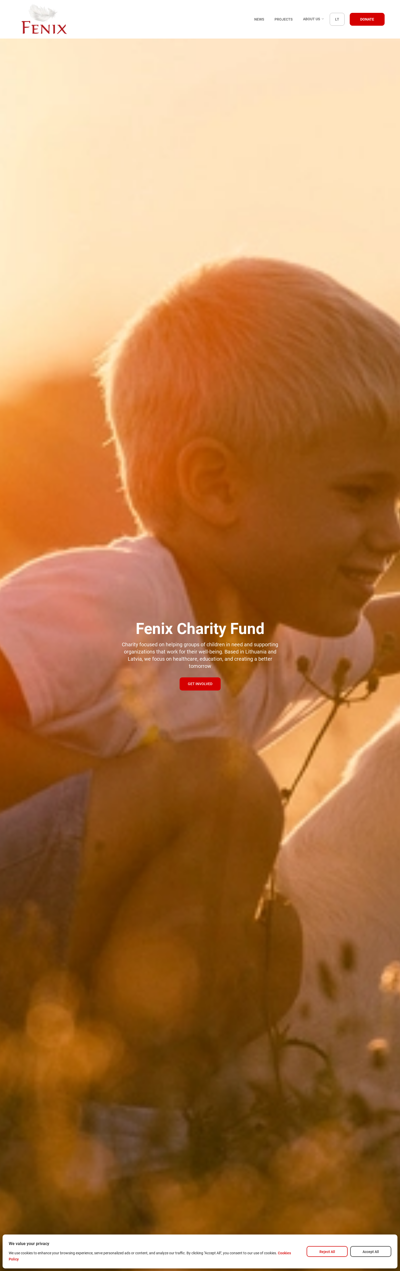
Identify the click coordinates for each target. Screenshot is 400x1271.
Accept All (371, 1252)
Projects (284, 19)
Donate (367, 19)
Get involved (200, 684)
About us (314, 19)
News (259, 19)
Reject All (327, 1252)
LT (337, 19)
